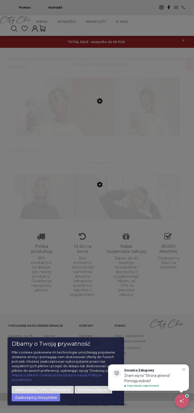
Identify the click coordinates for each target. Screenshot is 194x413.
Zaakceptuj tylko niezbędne (43, 389)
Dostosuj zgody (93, 389)
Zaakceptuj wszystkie (36, 397)
